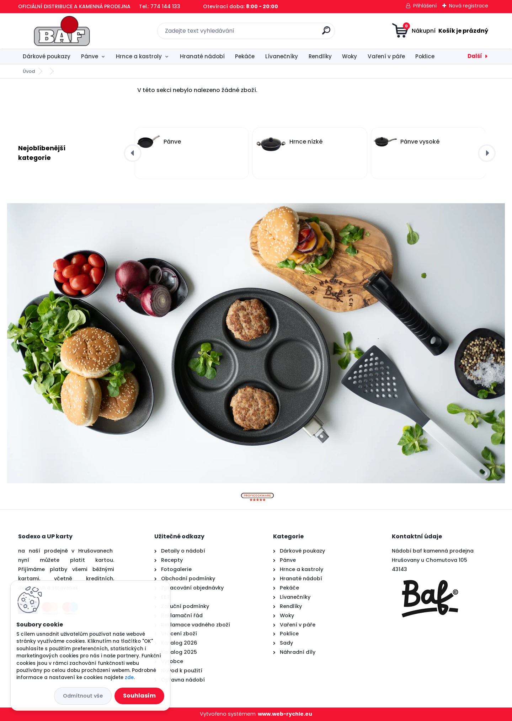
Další (475, 56)
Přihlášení (425, 5)
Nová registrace (468, 5)
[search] (326, 33)
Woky (349, 56)
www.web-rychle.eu (285, 713)
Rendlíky (320, 56)
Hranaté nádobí (202, 56)
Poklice (424, 56)
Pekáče (245, 56)
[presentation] (133, 153)
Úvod (29, 71)
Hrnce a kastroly (139, 56)
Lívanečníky (281, 56)
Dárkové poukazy (46, 56)
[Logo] (61, 31)
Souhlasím (139, 696)
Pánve (89, 56)
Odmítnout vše (83, 695)
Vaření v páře (386, 56)
